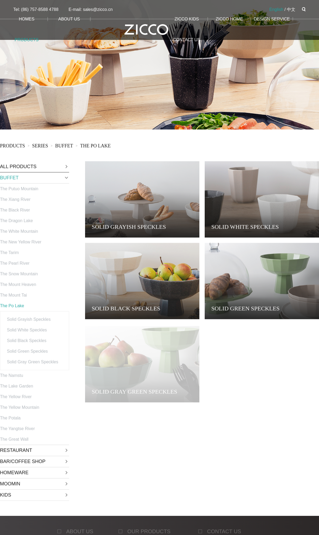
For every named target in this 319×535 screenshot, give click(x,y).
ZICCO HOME (229, 19)
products (27, 39)
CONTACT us (186, 39)
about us (69, 19)
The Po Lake (95, 146)
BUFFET (64, 146)
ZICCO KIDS (187, 19)
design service (272, 19)
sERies (40, 146)
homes (27, 19)
